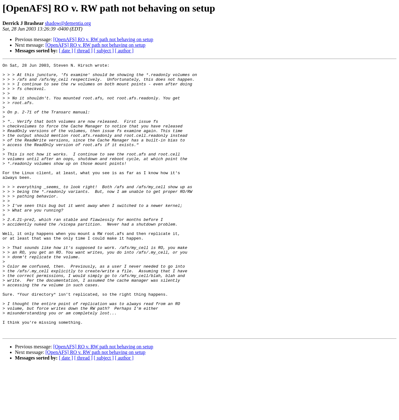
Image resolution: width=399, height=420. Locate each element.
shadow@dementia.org (68, 23)
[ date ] (66, 50)
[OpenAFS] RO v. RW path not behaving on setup (103, 39)
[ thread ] (83, 50)
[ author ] (124, 50)
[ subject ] (104, 50)
